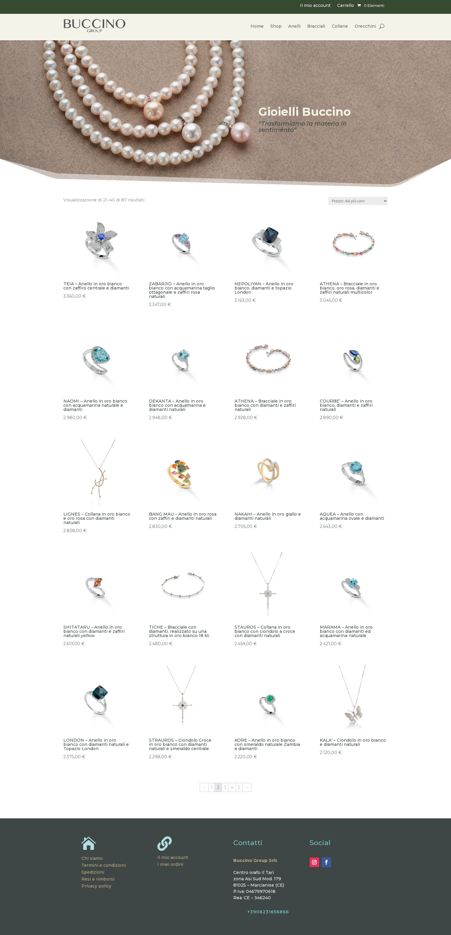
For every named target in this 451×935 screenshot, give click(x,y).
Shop (276, 26)
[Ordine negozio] (358, 201)
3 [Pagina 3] (225, 787)
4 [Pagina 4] (232, 787)
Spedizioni (92, 872)
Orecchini (365, 26)
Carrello (345, 5)
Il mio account (315, 5)
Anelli (294, 26)
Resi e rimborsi (97, 879)
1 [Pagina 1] (212, 787)
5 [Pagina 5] (239, 787)
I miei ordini (170, 864)
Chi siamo (92, 858)
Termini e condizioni (103, 865)
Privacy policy (96, 886)
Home (257, 26)
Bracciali (316, 26)
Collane (340, 26)
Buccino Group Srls (255, 860)
